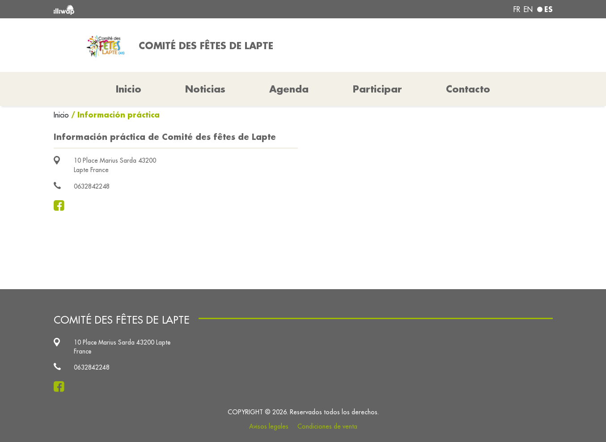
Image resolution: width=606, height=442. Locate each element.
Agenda (289, 89)
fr (516, 9)
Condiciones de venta (327, 426)
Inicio (62, 114)
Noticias (205, 89)
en (528, 9)
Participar (377, 89)
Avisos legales (268, 426)
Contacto (468, 89)
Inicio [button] (128, 89)
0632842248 (92, 186)
